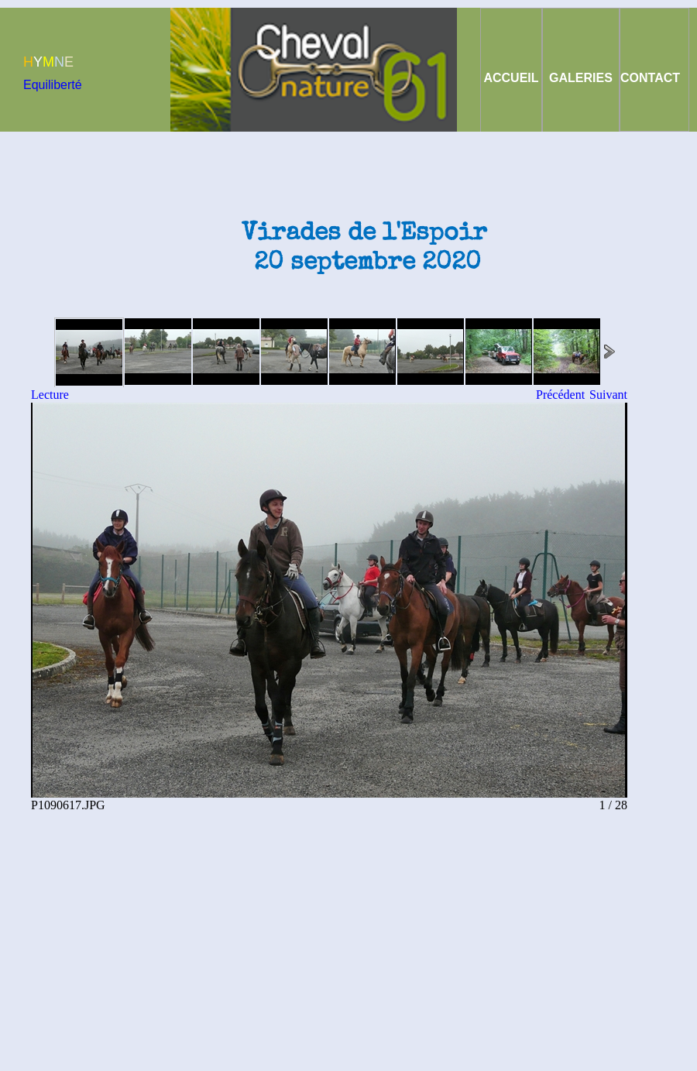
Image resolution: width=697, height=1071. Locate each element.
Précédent (560, 394)
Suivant (608, 394)
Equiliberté (52, 84)
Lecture (50, 394)
